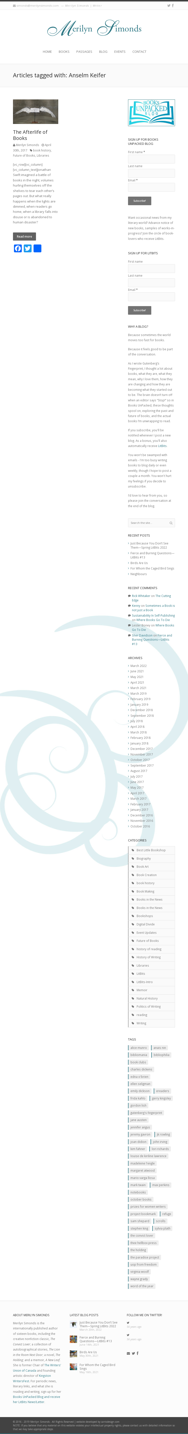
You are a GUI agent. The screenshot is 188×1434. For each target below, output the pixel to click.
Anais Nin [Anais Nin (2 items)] (159, 1048)
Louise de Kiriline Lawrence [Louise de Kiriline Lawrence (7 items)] (148, 1156)
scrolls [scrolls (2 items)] (160, 1221)
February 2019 (140, 699)
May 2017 (137, 787)
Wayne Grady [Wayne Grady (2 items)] (139, 1279)
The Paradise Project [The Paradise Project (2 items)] (144, 1257)
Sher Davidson (142, 635)
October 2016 (140, 826)
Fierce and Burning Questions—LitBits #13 (152, 639)
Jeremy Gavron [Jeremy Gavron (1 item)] (140, 1134)
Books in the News (150, 899)
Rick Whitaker (141, 596)
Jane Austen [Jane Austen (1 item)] (138, 1120)
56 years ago (134, 1326)
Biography (144, 858)
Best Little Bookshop (151, 850)
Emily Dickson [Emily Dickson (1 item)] (140, 1091)
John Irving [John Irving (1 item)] (160, 1142)
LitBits (162, 446)
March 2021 (138, 688)
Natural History (147, 998)
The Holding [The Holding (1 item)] (138, 1250)
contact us (136, 1425)
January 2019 (139, 704)
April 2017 (137, 793)
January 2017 (139, 810)
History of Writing (149, 957)
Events (120, 51)
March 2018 (138, 732)
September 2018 (142, 715)
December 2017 (141, 749)
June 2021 (137, 671)
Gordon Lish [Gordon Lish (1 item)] (138, 1105)
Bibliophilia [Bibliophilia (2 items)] (161, 1055)
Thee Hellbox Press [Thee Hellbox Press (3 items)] (143, 1243)
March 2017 (138, 798)
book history (42, 150)
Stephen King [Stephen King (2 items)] (139, 1228)
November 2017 (141, 754)
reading (142, 1015)
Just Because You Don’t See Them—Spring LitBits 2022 (149, 545)
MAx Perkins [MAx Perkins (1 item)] (160, 1185)
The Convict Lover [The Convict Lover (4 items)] (141, 1235)
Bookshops (145, 916)
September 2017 (142, 765)
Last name (135, 166)
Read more (24, 236)
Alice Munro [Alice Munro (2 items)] (138, 1048)
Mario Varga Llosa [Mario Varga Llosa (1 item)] (142, 1178)
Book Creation (147, 875)
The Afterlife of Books (30, 135)
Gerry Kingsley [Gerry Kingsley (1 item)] (161, 1098)
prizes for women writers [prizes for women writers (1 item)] (148, 1206)
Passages (84, 51)
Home (47, 51)
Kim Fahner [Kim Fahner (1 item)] (137, 1149)
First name (136, 152)
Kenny (136, 606)
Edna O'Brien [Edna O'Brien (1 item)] (139, 1077)
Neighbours (138, 574)
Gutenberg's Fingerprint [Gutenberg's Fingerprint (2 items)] (146, 1113)
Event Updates (147, 932)
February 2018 (140, 738)
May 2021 (137, 677)
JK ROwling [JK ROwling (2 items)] (163, 1134)
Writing (141, 1023)
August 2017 (138, 771)
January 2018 (139, 743)
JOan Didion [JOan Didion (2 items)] (138, 1142)
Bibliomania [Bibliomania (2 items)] (138, 1055)
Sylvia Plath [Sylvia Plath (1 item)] (162, 1228)
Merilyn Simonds (27, 145)
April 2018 (137, 727)
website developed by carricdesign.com (97, 1421)
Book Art (143, 866)
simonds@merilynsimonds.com (37, 5)
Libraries (43, 155)
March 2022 (138, 666)
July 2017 (136, 776)
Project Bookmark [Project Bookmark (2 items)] (143, 1214)
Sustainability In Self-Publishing (153, 615)
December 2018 (141, 710)
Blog (103, 51)
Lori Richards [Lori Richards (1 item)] (160, 1149)
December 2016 (141, 815)
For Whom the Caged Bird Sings (152, 568)
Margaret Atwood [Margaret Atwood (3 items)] (142, 1170)
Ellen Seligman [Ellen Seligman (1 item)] (140, 1084)
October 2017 (140, 760)
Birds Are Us (139, 563)
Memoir (142, 990)
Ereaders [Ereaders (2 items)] (162, 1091)
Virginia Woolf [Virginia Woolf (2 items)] (139, 1271)
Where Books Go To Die (153, 620)
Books (64, 51)
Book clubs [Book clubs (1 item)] (138, 1062)
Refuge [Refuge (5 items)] (166, 1214)
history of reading (149, 949)
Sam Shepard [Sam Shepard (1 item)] (139, 1221)
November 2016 (141, 821)
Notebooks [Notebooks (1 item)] (138, 1192)
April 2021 (137, 682)
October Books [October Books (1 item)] (141, 1199)
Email (133, 180)
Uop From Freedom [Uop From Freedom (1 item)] (143, 1264)
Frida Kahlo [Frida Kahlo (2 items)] (137, 1098)
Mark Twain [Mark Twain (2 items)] (138, 1185)
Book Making (145, 891)
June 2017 (137, 782)
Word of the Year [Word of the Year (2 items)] (141, 1286)
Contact (139, 51)
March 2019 (138, 693)
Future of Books (24, 155)
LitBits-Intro (145, 982)
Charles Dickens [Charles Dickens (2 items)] (141, 1069)
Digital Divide (146, 924)
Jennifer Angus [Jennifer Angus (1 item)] (140, 1127)
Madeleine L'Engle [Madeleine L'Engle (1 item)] (142, 1163)
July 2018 (136, 721)
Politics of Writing (149, 1006)
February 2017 (140, 804)
